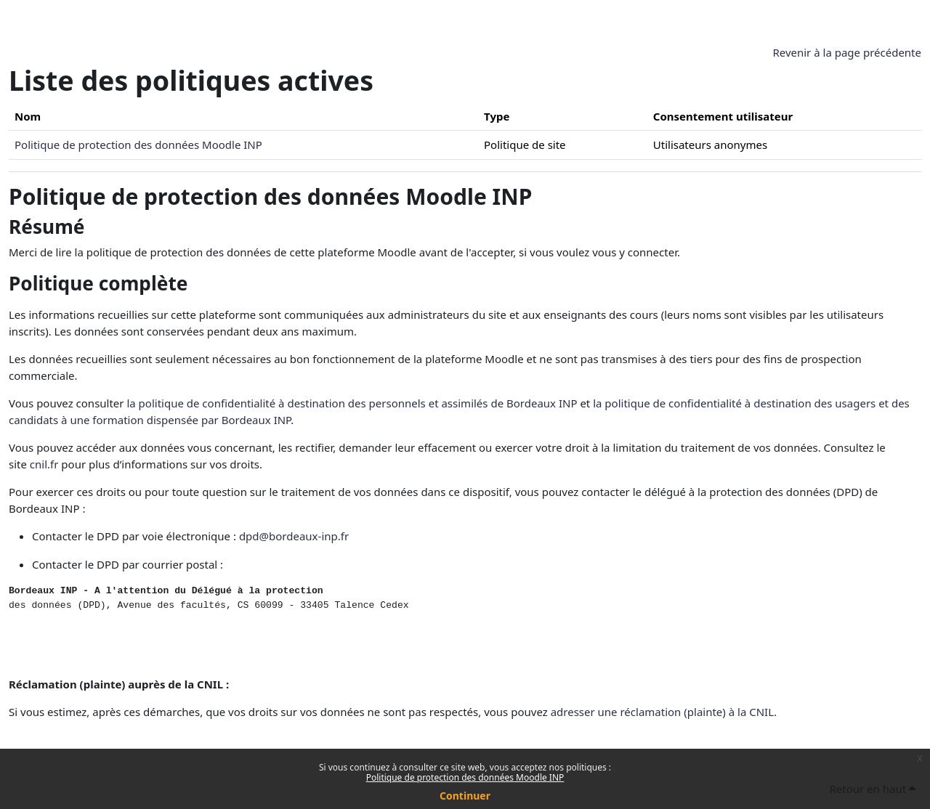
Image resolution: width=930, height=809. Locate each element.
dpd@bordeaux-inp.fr (294, 536)
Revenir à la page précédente (846, 52)
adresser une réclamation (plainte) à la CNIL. (664, 711)
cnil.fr (44, 464)
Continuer (465, 795)
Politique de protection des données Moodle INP (465, 777)
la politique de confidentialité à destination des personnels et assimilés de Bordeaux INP (351, 403)
